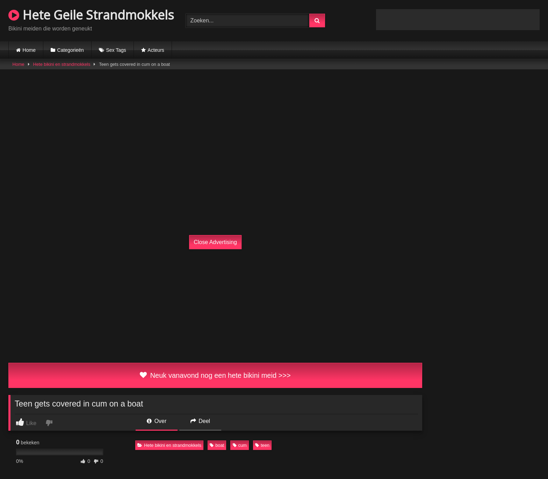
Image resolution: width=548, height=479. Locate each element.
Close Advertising (215, 242)
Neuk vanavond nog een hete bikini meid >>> (215, 375)
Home (29, 50)
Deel (200, 421)
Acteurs (155, 50)
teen (262, 445)
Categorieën (70, 50)
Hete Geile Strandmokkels (91, 14)
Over (156, 421)
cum (240, 445)
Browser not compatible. (458, 19)
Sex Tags (116, 50)
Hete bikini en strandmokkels (62, 64)
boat (217, 445)
